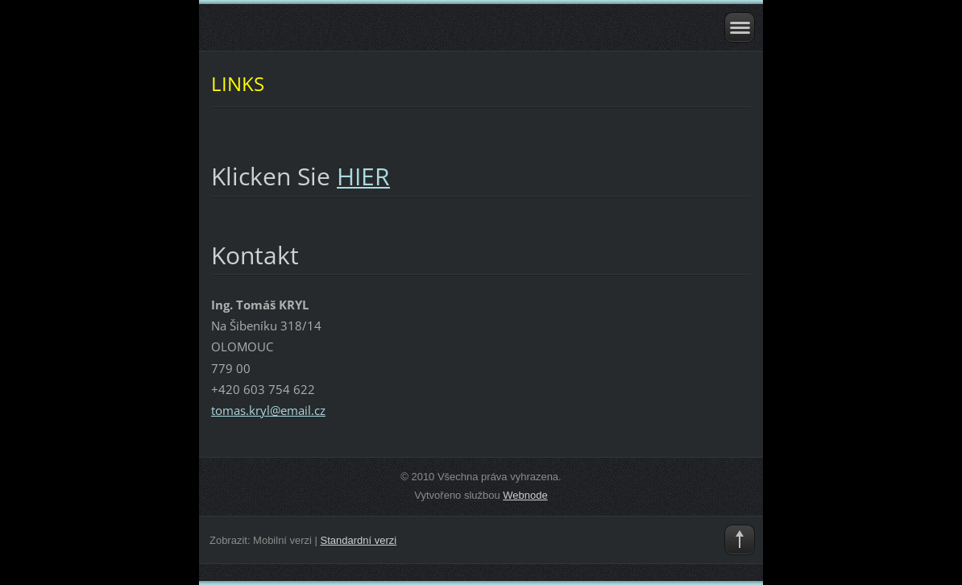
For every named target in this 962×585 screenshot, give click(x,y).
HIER (363, 176)
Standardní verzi (359, 540)
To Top (739, 540)
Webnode (525, 495)
